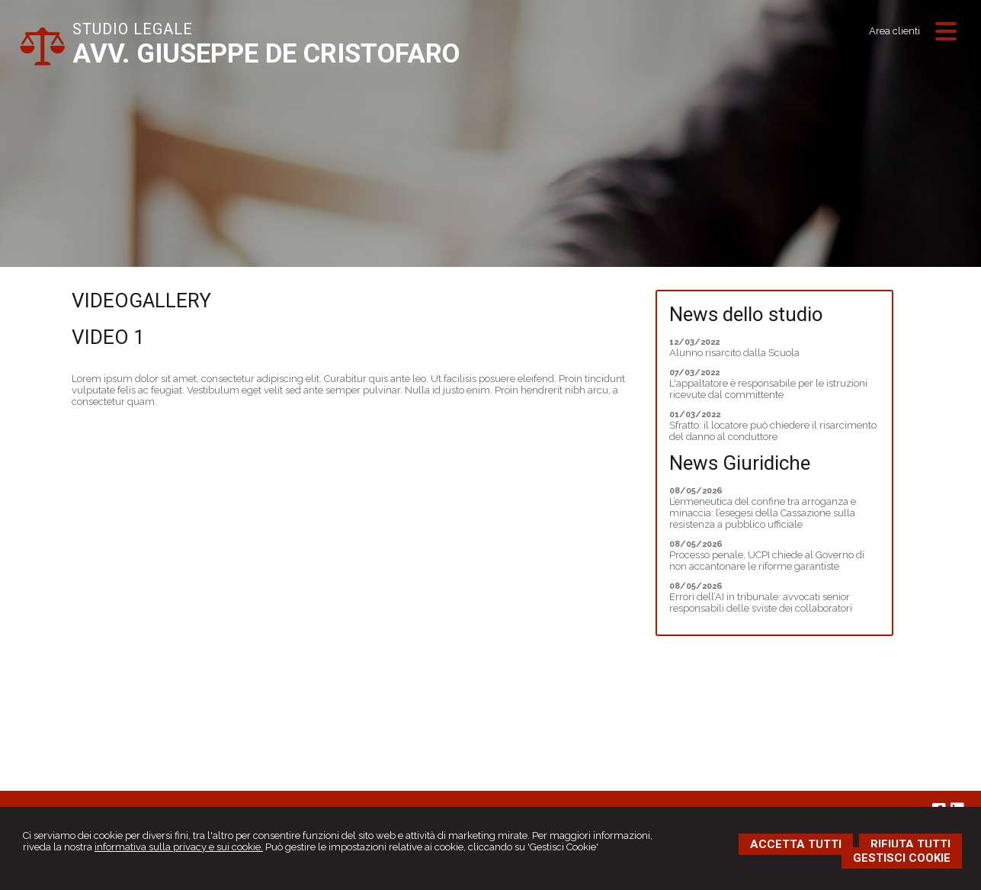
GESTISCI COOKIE (902, 858)
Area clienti (894, 31)
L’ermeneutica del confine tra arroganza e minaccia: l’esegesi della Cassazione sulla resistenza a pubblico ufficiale (762, 513)
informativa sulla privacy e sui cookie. (179, 847)
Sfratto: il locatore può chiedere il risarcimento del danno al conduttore (773, 430)
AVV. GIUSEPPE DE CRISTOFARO (266, 53)
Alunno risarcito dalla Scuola (734, 352)
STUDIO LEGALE (132, 29)
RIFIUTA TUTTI (910, 844)
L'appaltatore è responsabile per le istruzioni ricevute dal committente (768, 389)
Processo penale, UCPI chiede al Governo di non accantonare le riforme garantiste (766, 560)
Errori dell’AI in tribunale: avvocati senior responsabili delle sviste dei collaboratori (760, 602)
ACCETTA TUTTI (796, 844)
